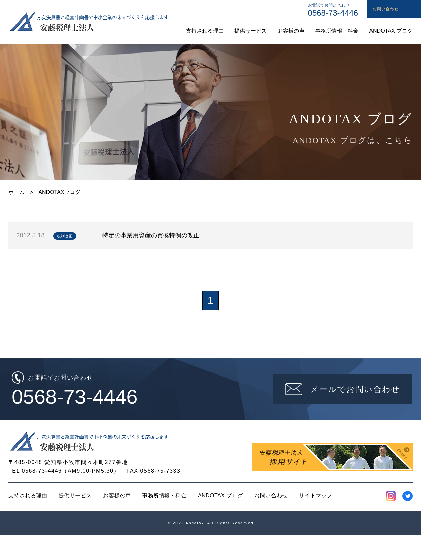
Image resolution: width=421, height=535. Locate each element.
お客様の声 (117, 495)
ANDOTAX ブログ (220, 495)
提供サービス (75, 495)
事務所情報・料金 (164, 495)
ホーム (16, 192)
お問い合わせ (271, 495)
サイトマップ (315, 495)
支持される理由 (27, 495)
